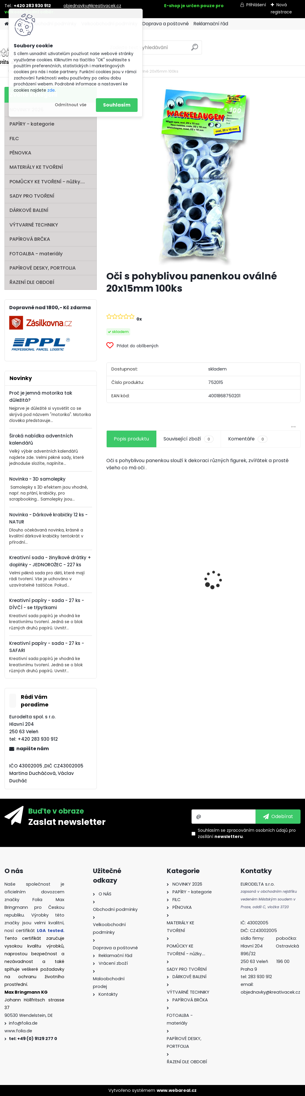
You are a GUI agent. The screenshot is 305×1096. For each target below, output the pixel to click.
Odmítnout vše (70, 105)
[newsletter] (278, 816)
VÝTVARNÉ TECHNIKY (34, 224)
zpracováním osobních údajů (257, 830)
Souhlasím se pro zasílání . (247, 833)
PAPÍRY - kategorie (32, 124)
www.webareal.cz (177, 1090)
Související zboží (189, 439)
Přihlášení (256, 5)
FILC (14, 138)
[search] (194, 49)
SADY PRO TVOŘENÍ (32, 196)
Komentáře (247, 439)
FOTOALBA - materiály (36, 253)
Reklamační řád (211, 24)
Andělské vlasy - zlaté (136, 593)
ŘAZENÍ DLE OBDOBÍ (32, 282)
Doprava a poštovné (165, 24)
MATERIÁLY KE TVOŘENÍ (36, 167)
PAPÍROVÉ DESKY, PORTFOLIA (43, 268)
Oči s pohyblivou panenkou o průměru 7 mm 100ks (203, 590)
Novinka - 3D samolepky (37, 479)
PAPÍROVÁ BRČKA (30, 239)
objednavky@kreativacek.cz (92, 6)
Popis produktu (131, 438)
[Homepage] (6, 24)
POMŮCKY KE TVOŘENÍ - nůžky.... (47, 181)
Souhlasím (116, 104)
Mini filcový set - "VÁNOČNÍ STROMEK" (266, 597)
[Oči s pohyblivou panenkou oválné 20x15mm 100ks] (203, 176)
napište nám (32, 748)
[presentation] (110, 569)
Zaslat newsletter (67, 821)
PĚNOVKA (20, 152)
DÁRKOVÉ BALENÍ (29, 210)
